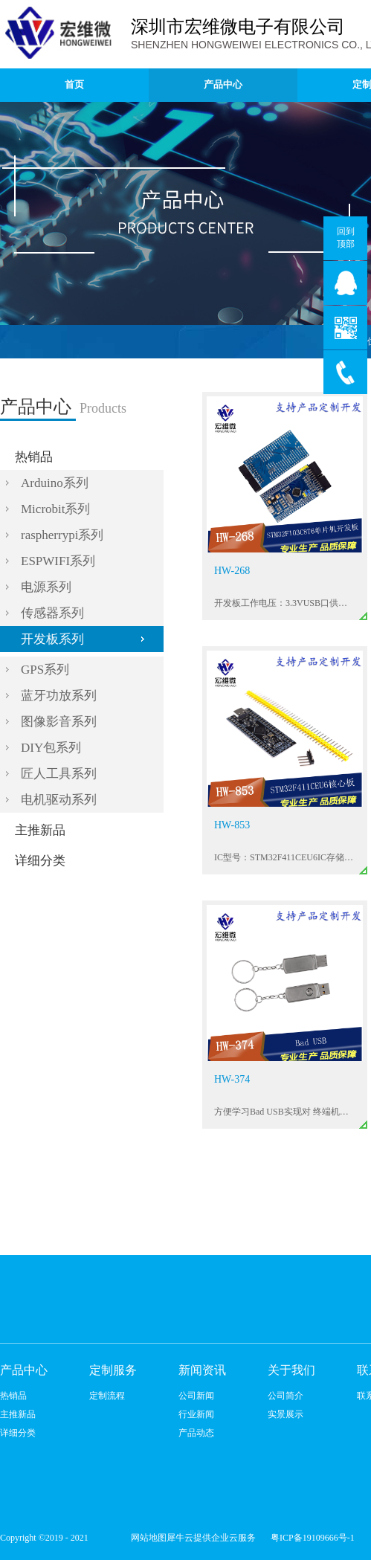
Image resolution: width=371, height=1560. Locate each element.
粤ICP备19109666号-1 (313, 1537)
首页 (74, 84)
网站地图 (146, 1537)
